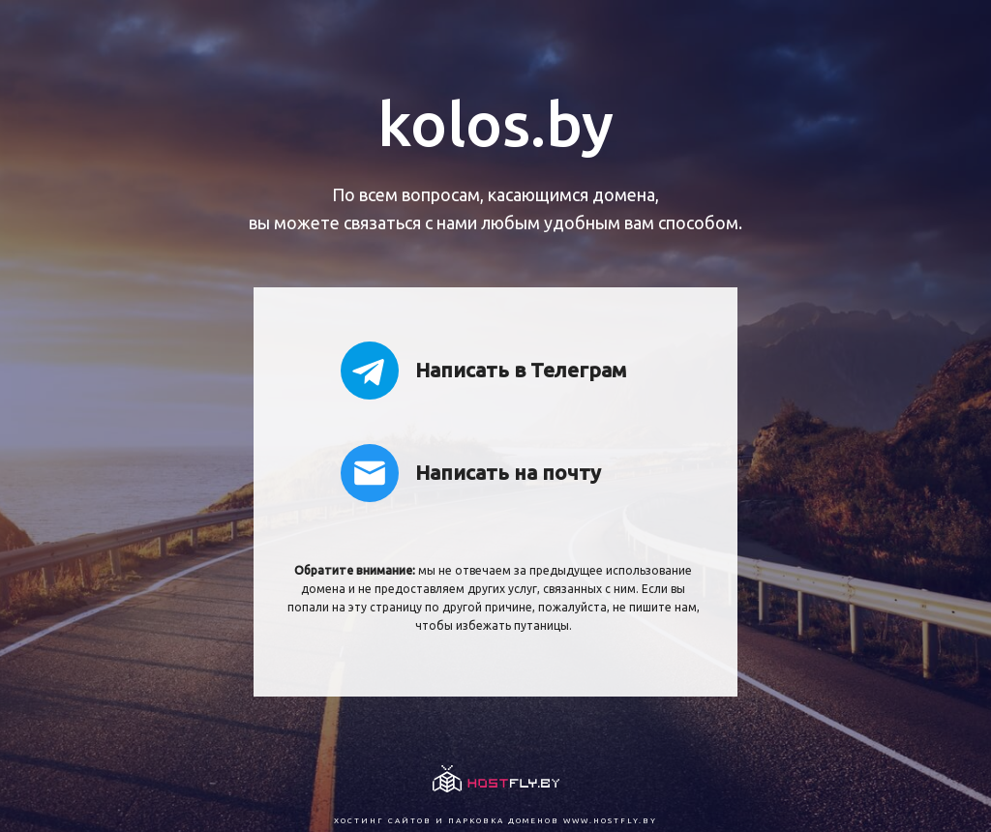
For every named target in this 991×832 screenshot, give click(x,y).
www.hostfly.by (610, 821)
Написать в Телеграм (483, 371)
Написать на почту (471, 473)
